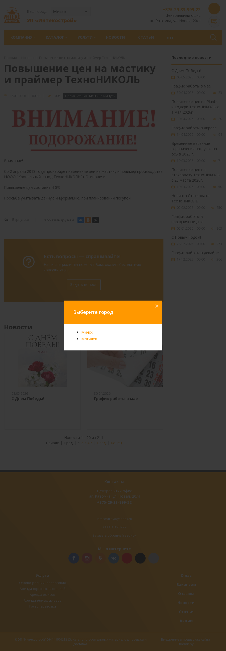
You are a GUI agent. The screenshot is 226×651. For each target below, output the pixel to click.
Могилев (89, 338)
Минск (87, 332)
